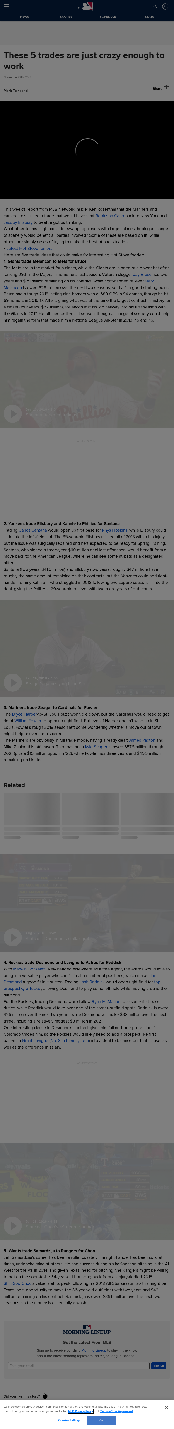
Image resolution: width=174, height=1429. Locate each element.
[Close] (167, 1407)
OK (101, 1420)
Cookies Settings (69, 1420)
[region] (87, 1414)
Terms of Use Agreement (116, 1411)
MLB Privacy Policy (80, 1411)
